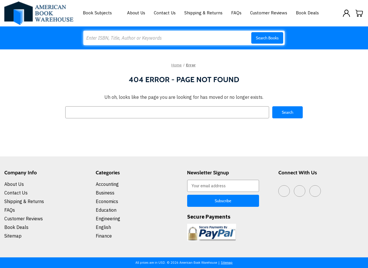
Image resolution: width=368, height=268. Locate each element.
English (103, 227)
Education (106, 210)
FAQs (236, 13)
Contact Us (165, 13)
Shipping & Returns (203, 13)
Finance (104, 236)
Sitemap (13, 236)
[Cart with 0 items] (359, 13)
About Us (136, 13)
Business (105, 193)
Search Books (267, 38)
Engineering (108, 218)
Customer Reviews (268, 13)
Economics (107, 201)
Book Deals (307, 13)
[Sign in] (346, 13)
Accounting (107, 184)
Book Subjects (100, 13)
